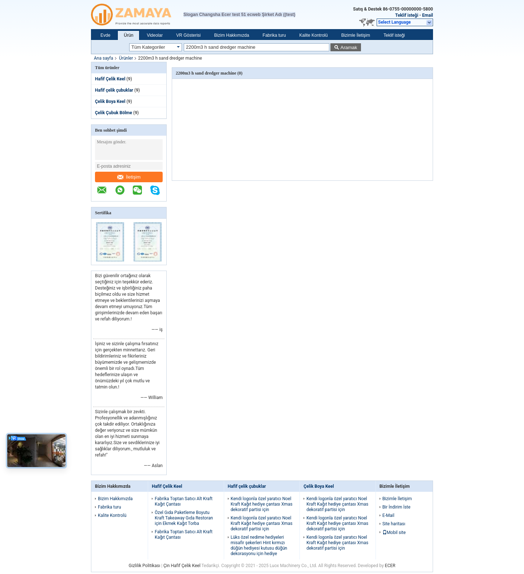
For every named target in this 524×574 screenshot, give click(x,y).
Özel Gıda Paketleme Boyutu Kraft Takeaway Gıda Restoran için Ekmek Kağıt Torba (184, 518)
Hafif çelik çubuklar (114, 90)
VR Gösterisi (188, 35)
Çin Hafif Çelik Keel (182, 565)
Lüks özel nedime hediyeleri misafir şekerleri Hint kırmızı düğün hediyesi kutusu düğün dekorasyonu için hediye (259, 545)
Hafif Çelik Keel (110, 78)
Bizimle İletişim (355, 35)
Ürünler (126, 58)
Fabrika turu (274, 35)
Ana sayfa (103, 58)
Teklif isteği (406, 15)
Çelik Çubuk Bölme (113, 112)
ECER (390, 565)
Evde (105, 35)
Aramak (349, 47)
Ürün (128, 35)
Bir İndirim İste (396, 507)
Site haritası (393, 523)
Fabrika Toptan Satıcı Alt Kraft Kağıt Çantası (184, 501)
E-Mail (388, 515)
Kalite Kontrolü (313, 35)
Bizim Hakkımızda (231, 35)
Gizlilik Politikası (144, 565)
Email (427, 15)
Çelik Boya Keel (110, 101)
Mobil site (394, 532)
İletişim (128, 177)
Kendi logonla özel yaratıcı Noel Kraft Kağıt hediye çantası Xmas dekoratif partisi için (262, 504)
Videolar (155, 35)
